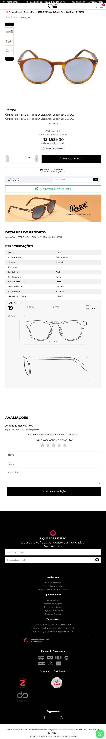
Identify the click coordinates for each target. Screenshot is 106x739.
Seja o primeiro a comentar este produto (22, 430)
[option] (9, 31)
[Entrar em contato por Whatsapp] (100, 734)
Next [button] (9, 59)
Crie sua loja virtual (36, 736)
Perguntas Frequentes (53, 610)
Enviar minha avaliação (54, 491)
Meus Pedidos (53, 600)
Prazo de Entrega (53, 614)
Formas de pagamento (54, 148)
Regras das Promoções (53, 586)
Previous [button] (9, 24)
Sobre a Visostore (53, 583)
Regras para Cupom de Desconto (53, 589)
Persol (10, 110)
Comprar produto (71, 159)
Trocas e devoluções (53, 604)
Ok (95, 180)
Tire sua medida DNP (53, 607)
